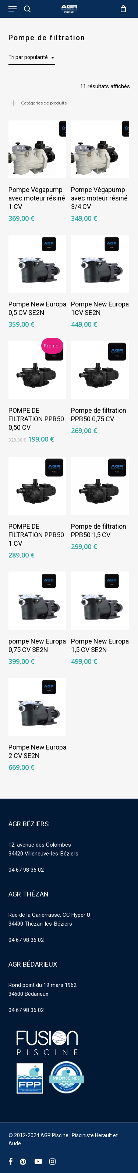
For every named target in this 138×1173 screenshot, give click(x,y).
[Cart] (121, 8)
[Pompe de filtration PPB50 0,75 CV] (100, 370)
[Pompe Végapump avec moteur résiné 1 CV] (37, 149)
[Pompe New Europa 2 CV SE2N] (37, 707)
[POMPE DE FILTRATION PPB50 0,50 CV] (37, 370)
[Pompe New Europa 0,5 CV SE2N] (37, 264)
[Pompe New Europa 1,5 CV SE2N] (100, 601)
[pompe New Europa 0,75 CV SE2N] (37, 601)
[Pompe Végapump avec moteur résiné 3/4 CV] (100, 149)
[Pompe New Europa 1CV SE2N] (100, 264)
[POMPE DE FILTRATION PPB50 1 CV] (37, 486)
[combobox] (31, 57)
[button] (12, 9)
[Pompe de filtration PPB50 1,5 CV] (100, 486)
